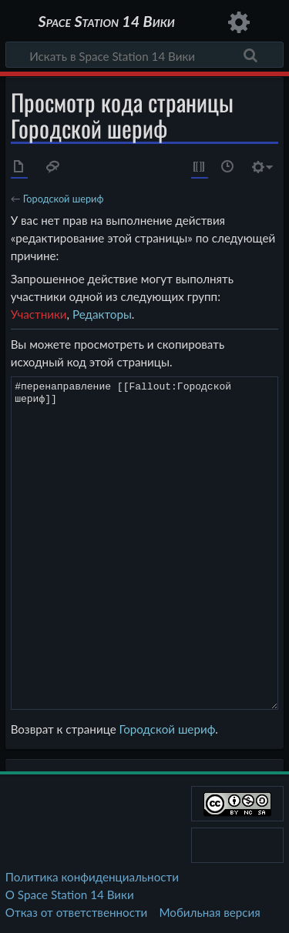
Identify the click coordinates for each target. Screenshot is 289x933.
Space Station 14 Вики (106, 22)
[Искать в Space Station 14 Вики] (144, 54)
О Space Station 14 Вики (69, 894)
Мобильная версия (210, 912)
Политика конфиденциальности (92, 877)
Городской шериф (63, 198)
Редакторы (102, 314)
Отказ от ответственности (76, 912)
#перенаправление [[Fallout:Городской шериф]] (145, 543)
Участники (39, 314)
